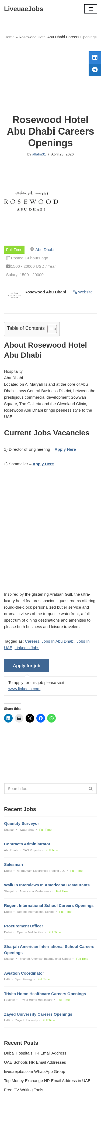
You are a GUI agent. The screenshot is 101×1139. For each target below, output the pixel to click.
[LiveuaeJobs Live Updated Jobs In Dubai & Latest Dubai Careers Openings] (23, 9)
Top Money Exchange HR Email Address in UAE (47, 1080)
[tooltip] (95, 57)
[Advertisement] (50, 77)
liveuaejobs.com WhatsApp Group (34, 1071)
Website (85, 292)
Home (10, 37)
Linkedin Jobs (27, 647)
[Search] (44, 788)
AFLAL (78, 1131)
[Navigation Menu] (90, 8)
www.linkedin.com (24, 688)
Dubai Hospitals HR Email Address (35, 1053)
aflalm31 (39, 154)
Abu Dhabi (44, 249)
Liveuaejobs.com (31, 1131)
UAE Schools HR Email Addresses (35, 1062)
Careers (32, 641)
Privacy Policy (17, 1120)
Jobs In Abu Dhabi (57, 641)
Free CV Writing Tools (23, 1089)
